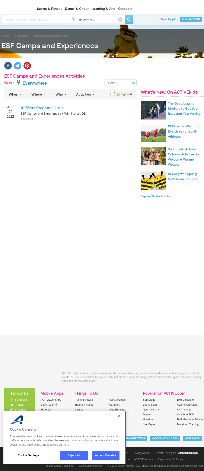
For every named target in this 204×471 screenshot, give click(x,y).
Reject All (74, 455)
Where (39, 94)
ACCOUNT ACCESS (165, 438)
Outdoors (125, 8)
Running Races (84, 399)
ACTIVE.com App (51, 399)
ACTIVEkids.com (29, 378)
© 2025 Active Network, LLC (124, 465)
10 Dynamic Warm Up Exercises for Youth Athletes (184, 131)
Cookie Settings (188, 453)
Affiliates (192, 438)
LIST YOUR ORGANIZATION (127, 438)
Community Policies (90, 465)
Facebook (21, 399)
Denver (147, 414)
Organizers (191, 19)
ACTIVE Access (143, 459)
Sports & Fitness (49, 8)
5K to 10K (46, 409)
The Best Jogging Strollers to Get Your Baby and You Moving (184, 108)
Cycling (79, 409)
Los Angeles (150, 404)
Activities (85, 94)
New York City (151, 409)
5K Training (184, 409)
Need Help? (168, 19)
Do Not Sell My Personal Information (176, 453)
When (15, 94)
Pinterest (20, 409)
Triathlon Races (84, 404)
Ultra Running (117, 409)
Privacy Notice (141, 453)
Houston (148, 419)
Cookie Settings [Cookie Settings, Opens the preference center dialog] (28, 455)
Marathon (114, 404)
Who (61, 94)
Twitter (19, 404)
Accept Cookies (105, 455)
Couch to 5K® (49, 404)
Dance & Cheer (77, 8)
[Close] (119, 415)
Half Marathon (117, 399)
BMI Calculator (186, 399)
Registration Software (171, 459)
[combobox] (121, 83)
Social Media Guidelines (59, 465)
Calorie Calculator (187, 404)
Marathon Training (188, 424)
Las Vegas (149, 424)
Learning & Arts (103, 8)
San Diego (149, 399)
